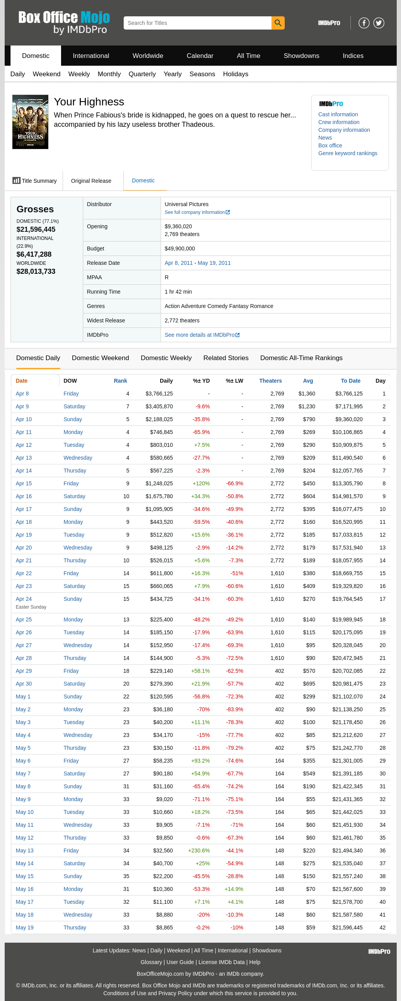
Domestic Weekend (100, 358)
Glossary (151, 962)
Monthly (109, 74)
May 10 (25, 812)
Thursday (75, 470)
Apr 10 (24, 419)
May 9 (23, 799)
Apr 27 (24, 645)
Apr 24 (24, 599)
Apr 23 (24, 586)
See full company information (198, 212)
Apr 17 (24, 509)
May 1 (23, 696)
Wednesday (78, 458)
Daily (18, 74)
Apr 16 (24, 496)
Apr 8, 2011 (179, 263)
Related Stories (226, 358)
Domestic (36, 56)
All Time (248, 56)
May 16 (25, 889)
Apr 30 (24, 684)
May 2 (23, 709)
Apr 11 (24, 432)
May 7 (23, 773)
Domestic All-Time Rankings (301, 358)
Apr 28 (24, 658)
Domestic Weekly (166, 358)
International (91, 56)
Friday (71, 393)
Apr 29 (24, 671)
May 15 (25, 876)
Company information (344, 130)
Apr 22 (24, 573)
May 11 (25, 825)
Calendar (200, 56)
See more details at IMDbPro (203, 335)
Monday (73, 432)
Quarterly (142, 74)
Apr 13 (24, 458)
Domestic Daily (38, 358)
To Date (351, 381)
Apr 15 (24, 483)
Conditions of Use (125, 993)
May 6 (23, 761)
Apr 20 (24, 547)
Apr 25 (24, 619)
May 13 (25, 850)
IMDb (232, 974)
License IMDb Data (221, 962)
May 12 (25, 838)
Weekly (79, 74)
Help (255, 962)
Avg (308, 381)
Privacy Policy (175, 993)
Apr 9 (22, 406)
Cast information (338, 114)
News (325, 138)
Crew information (339, 122)
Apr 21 (24, 560)
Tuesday (74, 445)
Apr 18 (24, 522)
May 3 (23, 722)
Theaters (270, 381)
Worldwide (148, 56)
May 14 (25, 863)
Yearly (173, 74)
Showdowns (301, 56)
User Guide (180, 962)
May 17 (25, 902)
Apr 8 (22, 393)
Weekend (47, 74)
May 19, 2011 (214, 263)
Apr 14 (24, 470)
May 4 (23, 735)
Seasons (202, 74)
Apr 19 (24, 535)
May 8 (23, 786)
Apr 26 (24, 632)
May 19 (25, 927)
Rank (120, 381)
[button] (350, 157)
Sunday (73, 419)
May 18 (25, 915)
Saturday (75, 406)
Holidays (236, 74)
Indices (353, 56)
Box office (330, 145)
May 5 (23, 748)
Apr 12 (24, 445)
